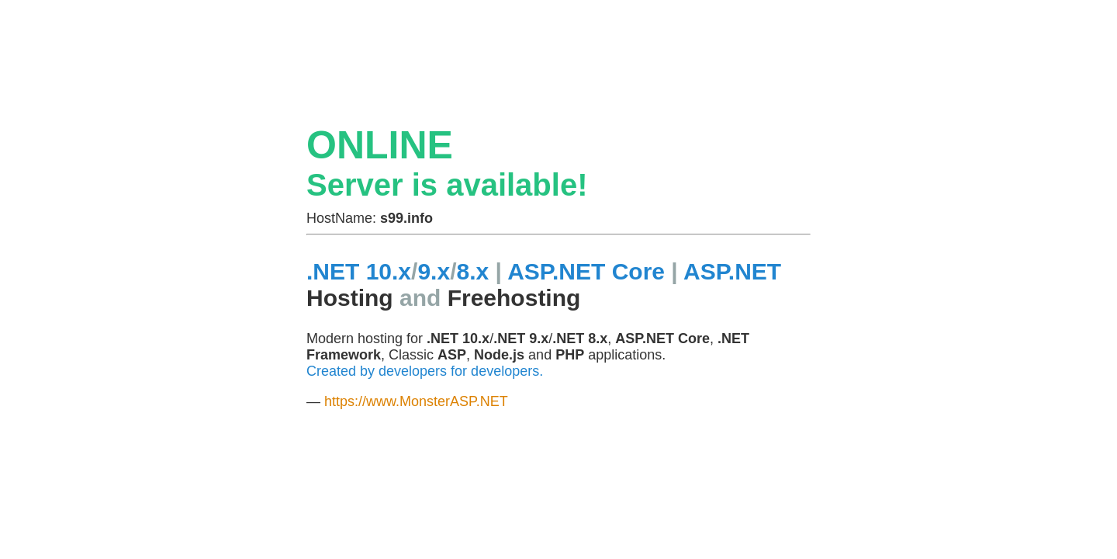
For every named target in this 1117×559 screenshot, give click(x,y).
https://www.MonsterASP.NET (416, 401)
